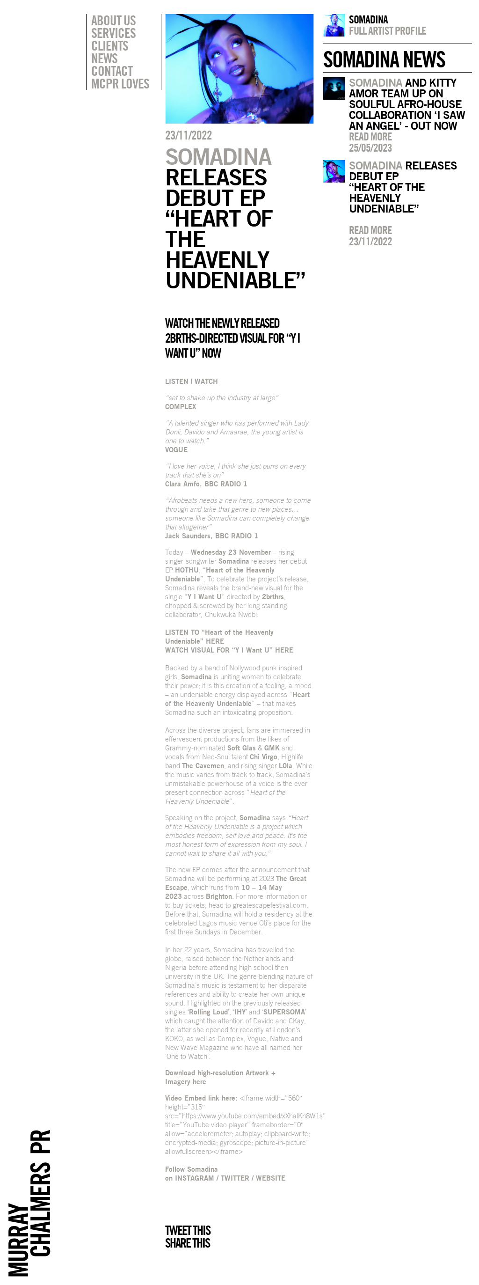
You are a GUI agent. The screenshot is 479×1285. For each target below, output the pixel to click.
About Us (113, 20)
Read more (370, 136)
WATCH (206, 381)
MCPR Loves (120, 83)
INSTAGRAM (194, 1178)
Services (113, 32)
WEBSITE (270, 1178)
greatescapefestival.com (269, 905)
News (104, 58)
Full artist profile (387, 30)
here (199, 1081)
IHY (240, 1011)
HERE (215, 641)
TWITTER (235, 1178)
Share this (187, 1243)
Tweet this (187, 1230)
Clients (109, 45)
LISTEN (177, 381)
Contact (111, 70)
